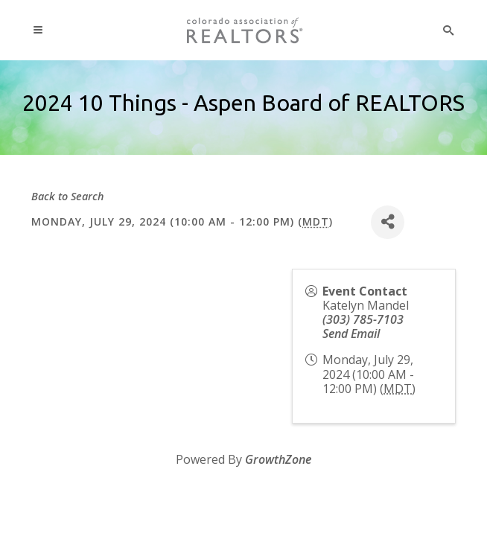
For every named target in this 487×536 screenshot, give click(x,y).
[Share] (387, 222)
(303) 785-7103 (363, 319)
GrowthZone (278, 459)
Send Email (351, 333)
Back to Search (67, 196)
